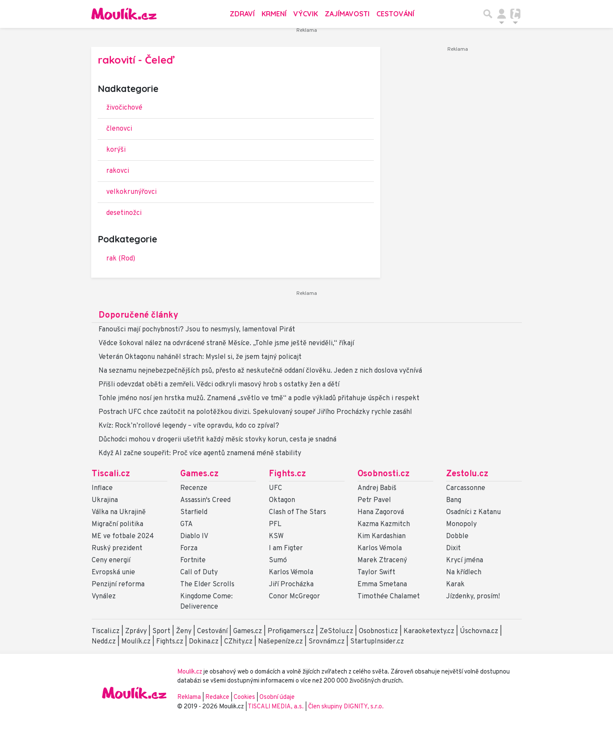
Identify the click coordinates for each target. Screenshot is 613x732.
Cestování (395, 13)
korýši (116, 150)
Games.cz (199, 474)
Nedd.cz (104, 641)
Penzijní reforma (118, 584)
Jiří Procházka (291, 584)
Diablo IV (194, 536)
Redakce (217, 697)
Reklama (189, 697)
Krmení (274, 13)
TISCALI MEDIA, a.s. (276, 707)
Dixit (453, 548)
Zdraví (242, 13)
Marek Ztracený (382, 560)
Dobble (457, 536)
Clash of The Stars (297, 512)
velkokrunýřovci (131, 192)
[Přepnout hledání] (488, 13)
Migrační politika (117, 524)
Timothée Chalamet (388, 596)
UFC (275, 488)
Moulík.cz (136, 641)
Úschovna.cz (479, 631)
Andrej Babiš (377, 488)
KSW (276, 536)
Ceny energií (111, 560)
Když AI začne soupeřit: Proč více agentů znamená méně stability (200, 453)
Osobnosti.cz (383, 474)
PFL (275, 524)
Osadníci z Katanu (473, 512)
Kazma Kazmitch (383, 524)
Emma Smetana (382, 584)
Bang (453, 500)
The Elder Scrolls (207, 584)
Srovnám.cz (326, 641)
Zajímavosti (347, 13)
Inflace (102, 488)
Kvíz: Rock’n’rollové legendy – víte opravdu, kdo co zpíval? (189, 426)
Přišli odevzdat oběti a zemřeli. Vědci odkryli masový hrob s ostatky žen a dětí (219, 384)
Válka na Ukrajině (119, 512)
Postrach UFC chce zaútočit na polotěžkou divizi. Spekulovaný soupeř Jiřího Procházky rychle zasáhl (255, 412)
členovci (119, 129)
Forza (188, 548)
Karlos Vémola (291, 572)
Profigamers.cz (291, 631)
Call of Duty (199, 572)
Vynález (104, 596)
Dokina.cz (204, 641)
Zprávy (136, 631)
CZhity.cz (238, 641)
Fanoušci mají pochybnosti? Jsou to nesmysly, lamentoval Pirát (197, 329)
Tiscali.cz (111, 474)
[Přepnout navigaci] (501, 13)
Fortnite (193, 560)
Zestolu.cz (467, 474)
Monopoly (461, 524)
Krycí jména (464, 560)
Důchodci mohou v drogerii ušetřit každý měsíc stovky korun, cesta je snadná (217, 439)
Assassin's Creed (205, 500)
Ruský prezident (117, 548)
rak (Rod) (120, 258)
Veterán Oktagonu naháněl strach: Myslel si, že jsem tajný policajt (200, 357)
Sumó (278, 560)
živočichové (124, 108)
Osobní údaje (277, 697)
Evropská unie (113, 572)
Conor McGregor (294, 596)
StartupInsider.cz (377, 641)
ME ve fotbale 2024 (123, 536)
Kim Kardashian (381, 536)
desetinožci (124, 213)
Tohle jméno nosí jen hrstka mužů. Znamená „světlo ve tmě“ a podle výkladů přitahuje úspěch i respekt (259, 398)
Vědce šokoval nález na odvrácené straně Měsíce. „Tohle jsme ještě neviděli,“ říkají (226, 343)
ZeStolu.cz (336, 631)
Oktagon (282, 500)
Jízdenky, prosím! (473, 596)
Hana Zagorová (380, 512)
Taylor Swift (376, 572)
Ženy (183, 631)
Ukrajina (105, 500)
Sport (161, 631)
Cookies (244, 697)
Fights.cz (287, 474)
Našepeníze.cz (280, 641)
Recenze (193, 488)
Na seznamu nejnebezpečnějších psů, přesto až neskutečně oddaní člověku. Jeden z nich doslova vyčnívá (260, 371)
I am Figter (286, 548)
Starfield (193, 512)
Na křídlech (463, 572)
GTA (186, 524)
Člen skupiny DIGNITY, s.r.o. (346, 707)
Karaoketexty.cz (429, 631)
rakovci (117, 171)
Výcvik (305, 13)
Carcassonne (465, 488)
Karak (455, 584)
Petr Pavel (374, 500)
